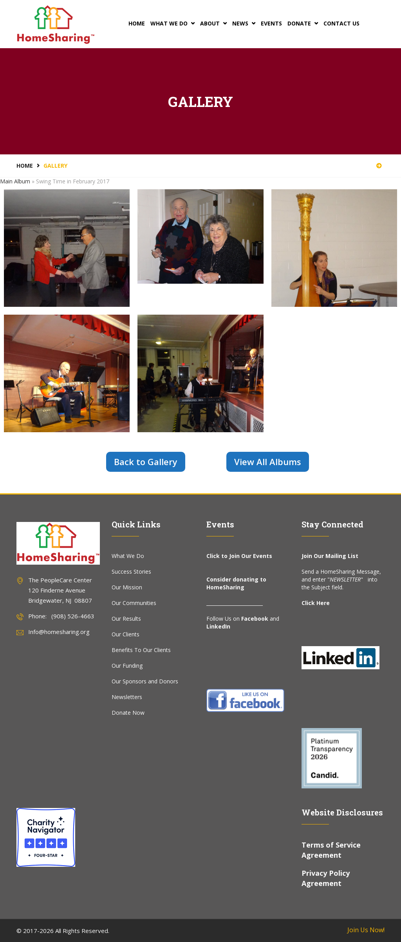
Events (271, 23)
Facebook (254, 618)
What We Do (172, 23)
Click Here (316, 603)
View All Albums (267, 461)
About (213, 23)
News (243, 23)
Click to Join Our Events (239, 556)
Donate (302, 23)
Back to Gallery (145, 461)
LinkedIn (218, 626)
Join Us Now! (366, 930)
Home (136, 23)
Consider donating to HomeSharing (236, 583)
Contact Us (341, 23)
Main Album (15, 181)
